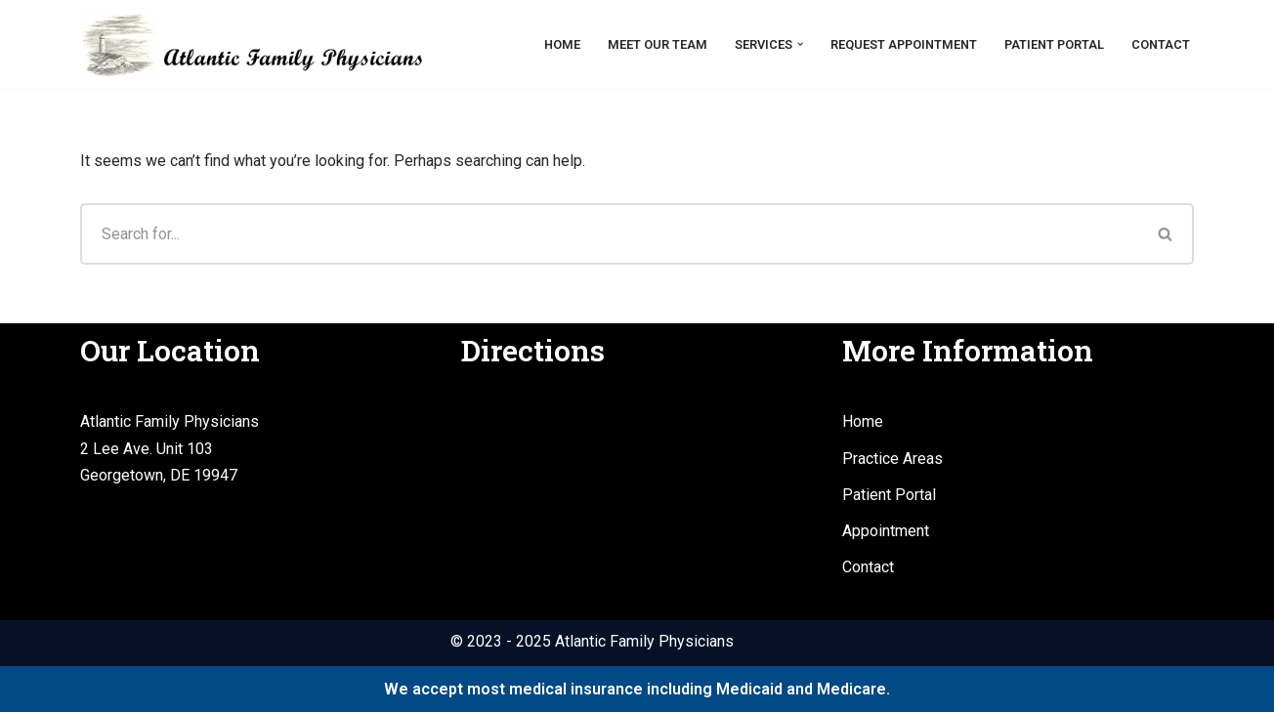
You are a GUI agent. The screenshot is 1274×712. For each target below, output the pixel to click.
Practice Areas (892, 458)
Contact (1160, 44)
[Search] (609, 234)
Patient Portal (1054, 44)
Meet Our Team (657, 44)
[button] (800, 44)
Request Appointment (903, 44)
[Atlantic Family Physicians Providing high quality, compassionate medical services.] (251, 44)
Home (562, 44)
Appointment (885, 531)
